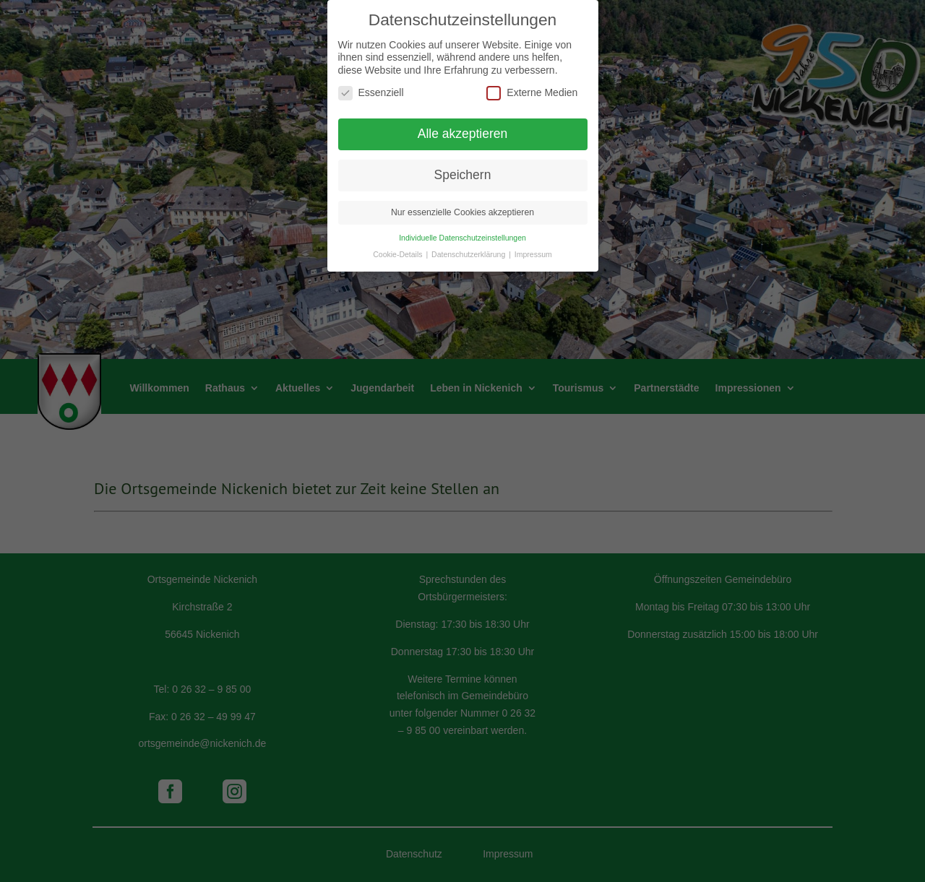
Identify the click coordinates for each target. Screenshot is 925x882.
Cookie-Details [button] (398, 242)
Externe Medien (531, 80)
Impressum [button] (533, 242)
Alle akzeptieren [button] (463, 121)
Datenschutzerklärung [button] (469, 242)
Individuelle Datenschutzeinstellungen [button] (462, 225)
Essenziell (371, 80)
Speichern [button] (462, 162)
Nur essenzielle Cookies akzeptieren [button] (462, 200)
